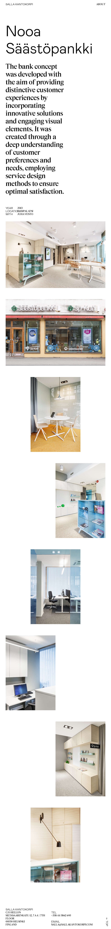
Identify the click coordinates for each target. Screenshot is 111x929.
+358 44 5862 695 (61, 915)
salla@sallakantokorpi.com (72, 924)
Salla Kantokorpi (19, 4)
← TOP (106, 922)
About (100, 4)
